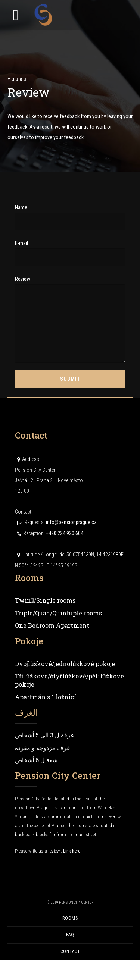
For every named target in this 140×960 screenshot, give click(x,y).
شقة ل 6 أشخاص (36, 760)
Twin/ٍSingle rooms (45, 600)
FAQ (70, 934)
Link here (71, 851)
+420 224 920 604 (64, 533)
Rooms (70, 918)
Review (70, 319)
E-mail (70, 253)
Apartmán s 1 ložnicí (45, 697)
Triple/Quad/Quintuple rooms (58, 613)
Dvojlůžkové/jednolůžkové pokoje (65, 664)
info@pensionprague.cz (71, 522)
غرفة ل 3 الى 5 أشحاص (44, 735)
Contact (70, 951)
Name (70, 217)
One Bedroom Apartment (52, 625)
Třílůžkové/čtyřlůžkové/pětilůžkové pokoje (69, 680)
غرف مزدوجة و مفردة (42, 748)
